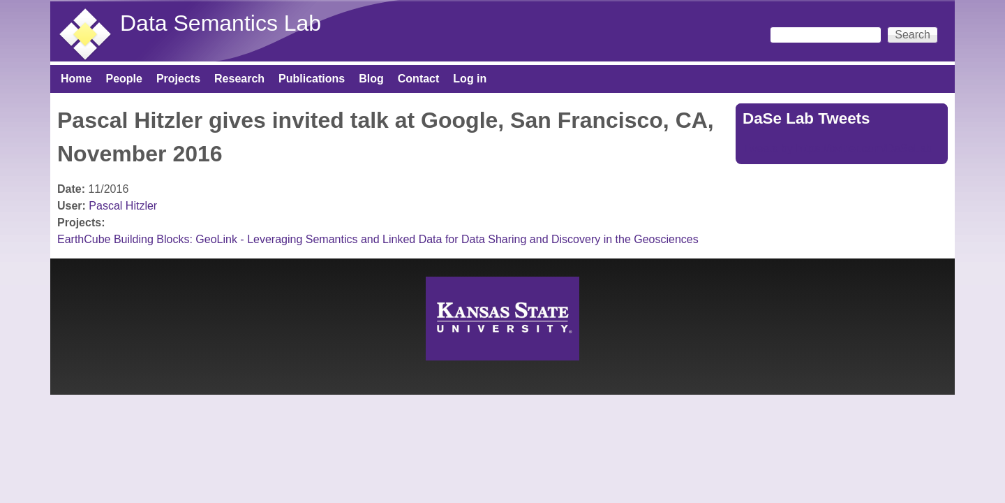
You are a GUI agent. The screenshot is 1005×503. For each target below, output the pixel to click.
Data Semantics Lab (220, 23)
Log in (469, 79)
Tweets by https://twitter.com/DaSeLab (837, 148)
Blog (371, 79)
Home (76, 79)
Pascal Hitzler (123, 206)
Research (239, 79)
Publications (311, 79)
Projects (178, 79)
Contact (419, 79)
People (123, 79)
